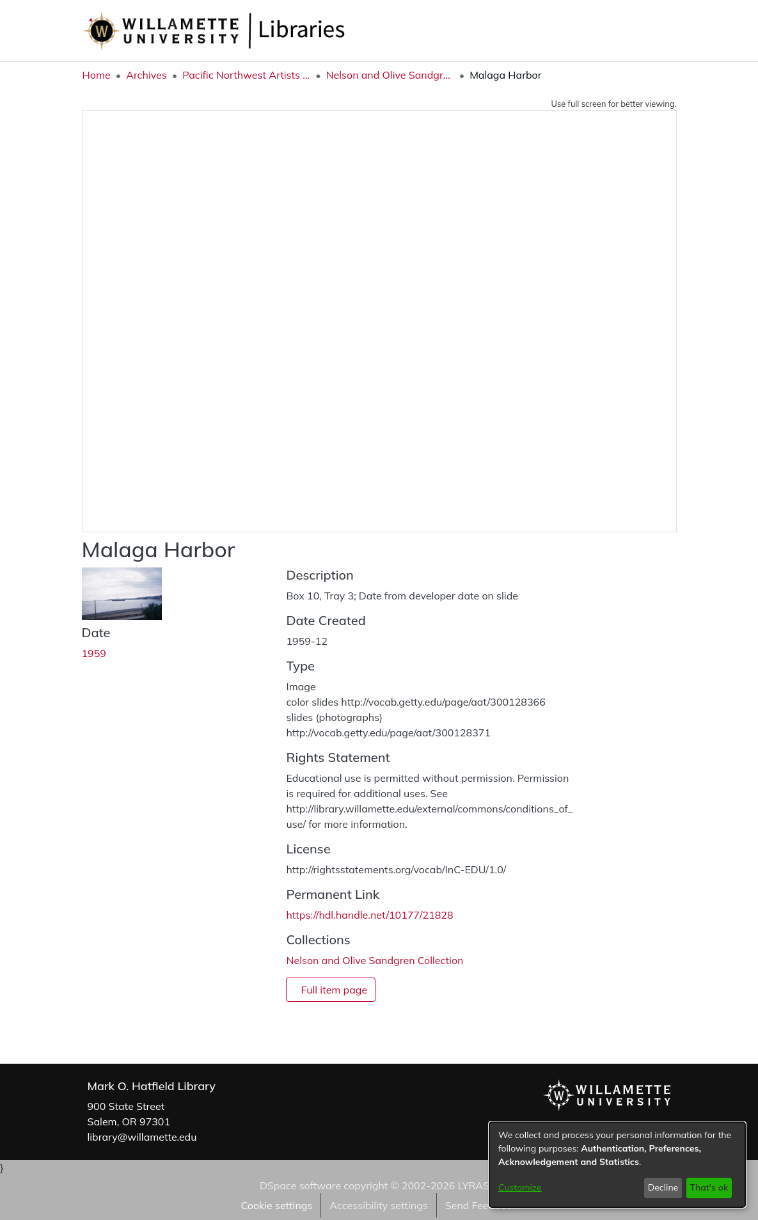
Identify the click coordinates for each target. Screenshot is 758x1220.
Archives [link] (146, 74)
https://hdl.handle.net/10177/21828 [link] (369, 914)
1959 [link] (94, 653)
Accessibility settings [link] (378, 1205)
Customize (520, 1187)
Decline (663, 1187)
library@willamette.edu (142, 1136)
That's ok (709, 1187)
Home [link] (97, 74)
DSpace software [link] (300, 1185)
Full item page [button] (334, 989)
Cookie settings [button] (276, 1205)
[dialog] (617, 1164)
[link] (374, 960)
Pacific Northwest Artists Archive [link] (246, 74)
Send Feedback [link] (481, 1205)
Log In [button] (654, 30)
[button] (607, 30)
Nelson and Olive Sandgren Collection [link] (390, 74)
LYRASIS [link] (478, 1185)
